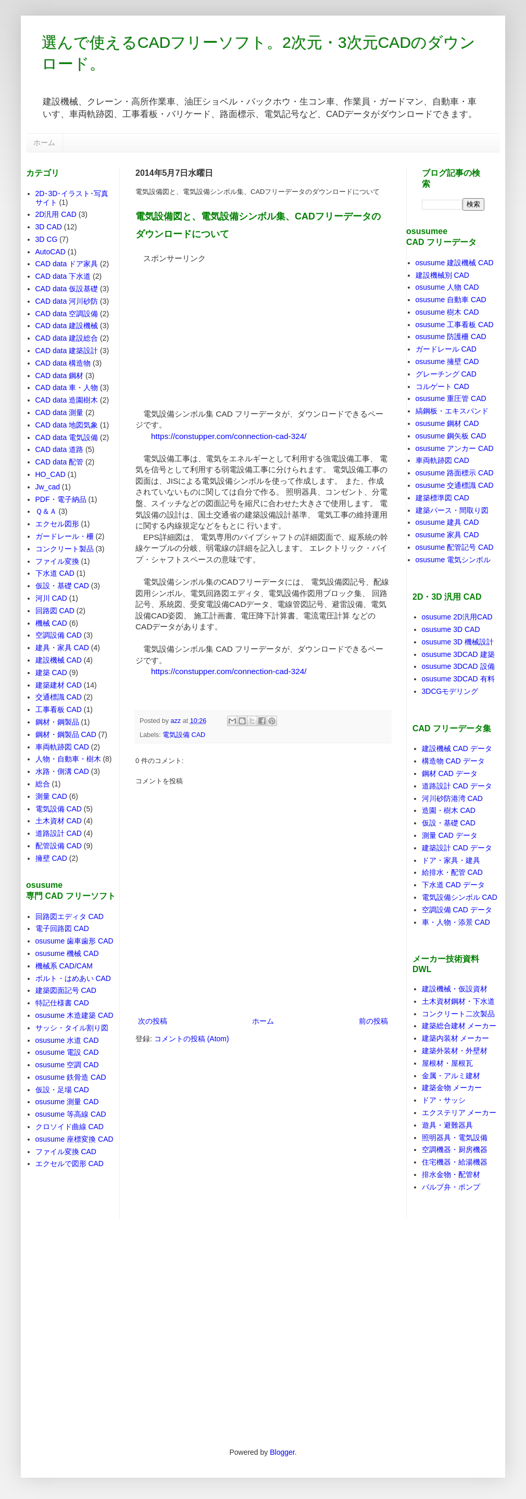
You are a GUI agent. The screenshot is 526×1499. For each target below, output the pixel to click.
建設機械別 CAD (442, 275)
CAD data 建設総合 (66, 338)
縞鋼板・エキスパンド (452, 411)
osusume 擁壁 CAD (447, 361)
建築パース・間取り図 (452, 510)
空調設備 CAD (58, 635)
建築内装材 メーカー (456, 1038)
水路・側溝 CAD (62, 771)
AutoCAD (50, 252)
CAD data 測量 (59, 412)
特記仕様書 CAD (62, 1003)
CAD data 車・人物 (66, 387)
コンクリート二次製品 (458, 1014)
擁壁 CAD (51, 858)
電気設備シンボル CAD (459, 897)
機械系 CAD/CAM (64, 966)
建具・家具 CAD (62, 647)
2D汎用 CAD (56, 214)
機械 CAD (51, 623)
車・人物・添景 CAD (456, 922)
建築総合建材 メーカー (459, 1026)
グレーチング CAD (446, 374)
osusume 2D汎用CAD (457, 617)
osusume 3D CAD (451, 629)
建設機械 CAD (58, 660)
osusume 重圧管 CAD (451, 398)
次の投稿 (152, 1021)
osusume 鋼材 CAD (447, 423)
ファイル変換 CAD (65, 1151)
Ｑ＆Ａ (46, 511)
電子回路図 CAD (62, 928)
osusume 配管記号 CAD (455, 547)
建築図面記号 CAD (65, 990)
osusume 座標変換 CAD (74, 1139)
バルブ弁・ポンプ (451, 1187)
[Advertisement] (213, 329)
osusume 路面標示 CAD (455, 473)
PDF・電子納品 (60, 499)
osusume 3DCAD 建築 (458, 654)
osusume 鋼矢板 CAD (451, 436)
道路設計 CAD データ (457, 786)
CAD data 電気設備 (66, 437)
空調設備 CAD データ (457, 910)
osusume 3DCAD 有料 (458, 679)
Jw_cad (47, 487)
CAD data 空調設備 (66, 313)
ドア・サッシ (444, 1100)
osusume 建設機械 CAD (455, 263)
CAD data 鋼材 (59, 375)
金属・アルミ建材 (451, 1075)
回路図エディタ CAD (69, 916)
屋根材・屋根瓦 (447, 1063)
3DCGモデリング (450, 691)
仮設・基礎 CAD (62, 585)
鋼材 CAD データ (450, 773)
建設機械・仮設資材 (454, 989)
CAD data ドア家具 (66, 264)
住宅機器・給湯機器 (454, 1162)
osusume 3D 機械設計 (458, 642)
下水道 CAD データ (453, 885)
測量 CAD (51, 796)
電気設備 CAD (183, 735)
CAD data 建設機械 (66, 325)
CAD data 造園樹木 (66, 400)
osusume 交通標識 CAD (455, 485)
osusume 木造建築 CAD (74, 1015)
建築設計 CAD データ (457, 848)
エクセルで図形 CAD (69, 1163)
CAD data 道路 (59, 449)
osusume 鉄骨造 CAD (70, 1077)
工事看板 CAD (58, 709)
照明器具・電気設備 (454, 1137)
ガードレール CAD (446, 349)
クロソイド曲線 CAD (69, 1126)
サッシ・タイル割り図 (71, 1028)
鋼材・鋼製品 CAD (65, 734)
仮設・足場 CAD (62, 1090)
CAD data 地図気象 (66, 425)
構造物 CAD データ (453, 761)
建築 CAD (51, 672)
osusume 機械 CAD (67, 953)
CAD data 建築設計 (66, 350)
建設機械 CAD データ (457, 748)
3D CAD (48, 227)
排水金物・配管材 (451, 1174)
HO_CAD (50, 474)
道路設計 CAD (58, 833)
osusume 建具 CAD (447, 522)
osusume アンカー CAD (455, 448)
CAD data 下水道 (63, 276)
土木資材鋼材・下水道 (458, 1001)
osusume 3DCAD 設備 (458, 666)
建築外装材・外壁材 (454, 1050)
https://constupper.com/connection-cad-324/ (229, 436)
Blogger (282, 1452)
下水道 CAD (54, 573)
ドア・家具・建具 (451, 860)
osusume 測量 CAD (67, 1101)
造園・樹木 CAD (448, 810)
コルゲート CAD (442, 386)
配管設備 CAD (58, 846)
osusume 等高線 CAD (70, 1114)
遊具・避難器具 (447, 1125)
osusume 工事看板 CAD (455, 324)
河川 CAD (51, 598)
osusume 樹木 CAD (447, 312)
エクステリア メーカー (459, 1112)
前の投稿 (373, 1021)
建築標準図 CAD (442, 498)
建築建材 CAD (58, 685)
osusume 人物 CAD (447, 287)
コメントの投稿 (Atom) (191, 1039)
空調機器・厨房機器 (454, 1149)
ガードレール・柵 (64, 536)
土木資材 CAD (58, 821)
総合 (42, 784)
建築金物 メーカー (452, 1087)
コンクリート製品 (64, 549)
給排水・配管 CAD (452, 872)
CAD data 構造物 (63, 363)
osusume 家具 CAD (447, 535)
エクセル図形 (57, 524)
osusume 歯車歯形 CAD (74, 941)
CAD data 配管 (59, 462)
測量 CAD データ (450, 835)
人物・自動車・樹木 (68, 759)
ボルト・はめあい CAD (73, 978)
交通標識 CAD (58, 697)
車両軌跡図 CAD (62, 747)
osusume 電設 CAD (67, 1052)
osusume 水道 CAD (67, 1040)
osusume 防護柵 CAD (451, 336)
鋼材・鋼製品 (57, 722)
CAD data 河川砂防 (66, 301)
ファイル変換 (57, 561)
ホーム (44, 142)
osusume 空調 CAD (67, 1065)
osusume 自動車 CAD (451, 299)
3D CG (46, 239)
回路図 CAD (54, 610)
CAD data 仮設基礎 (66, 289)
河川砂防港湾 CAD (452, 798)
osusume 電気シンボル (453, 559)
